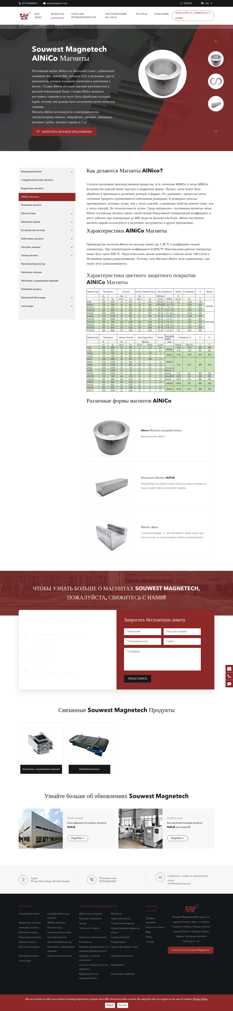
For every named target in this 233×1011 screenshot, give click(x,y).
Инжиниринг (117, 965)
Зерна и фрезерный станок (124, 947)
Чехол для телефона (89, 928)
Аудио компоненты (120, 918)
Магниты (25, 906)
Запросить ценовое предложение (64, 131)
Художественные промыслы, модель (125, 930)
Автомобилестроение (122, 956)
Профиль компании (151, 920)
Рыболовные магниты (32, 239)
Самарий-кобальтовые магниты (37, 180)
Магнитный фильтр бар (33, 264)
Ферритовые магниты (32, 188)
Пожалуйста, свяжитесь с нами (192, 15)
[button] (216, 41)
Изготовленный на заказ (115, 16)
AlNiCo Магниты (63, 25)
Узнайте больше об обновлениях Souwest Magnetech (116, 799)
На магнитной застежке (33, 230)
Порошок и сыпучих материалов (89, 958)
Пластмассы (85, 942)
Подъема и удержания (90, 918)
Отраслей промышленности (83, 16)
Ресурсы (141, 14)
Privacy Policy (200, 999)
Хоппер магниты (29, 255)
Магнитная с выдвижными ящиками (39, 281)
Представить (140, 678)
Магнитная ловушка (31, 272)
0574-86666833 (29, 3)
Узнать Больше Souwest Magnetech (190, 950)
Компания (162, 14)
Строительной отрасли (122, 923)
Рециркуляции (118, 942)
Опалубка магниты (30, 247)
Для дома (38, 16)
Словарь (150, 942)
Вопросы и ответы (155, 927)
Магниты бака (28, 213)
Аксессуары (27, 306)
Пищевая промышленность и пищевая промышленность (94, 949)
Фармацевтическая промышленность (88, 976)
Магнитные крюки (30, 222)
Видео (149, 937)
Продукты (57, 14)
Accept (123, 1005)
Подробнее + (75, 838)
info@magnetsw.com (57, 3)
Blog (148, 932)
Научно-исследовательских (93, 937)
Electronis (116, 914)
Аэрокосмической (120, 937)
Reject (110, 1005)
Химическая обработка (122, 974)
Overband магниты (31, 289)
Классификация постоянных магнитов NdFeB (83, 825)
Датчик (82, 923)
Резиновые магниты (31, 205)
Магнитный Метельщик (33, 298)
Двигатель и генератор (90, 914)
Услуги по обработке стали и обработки (93, 967)
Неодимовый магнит (31, 171)
